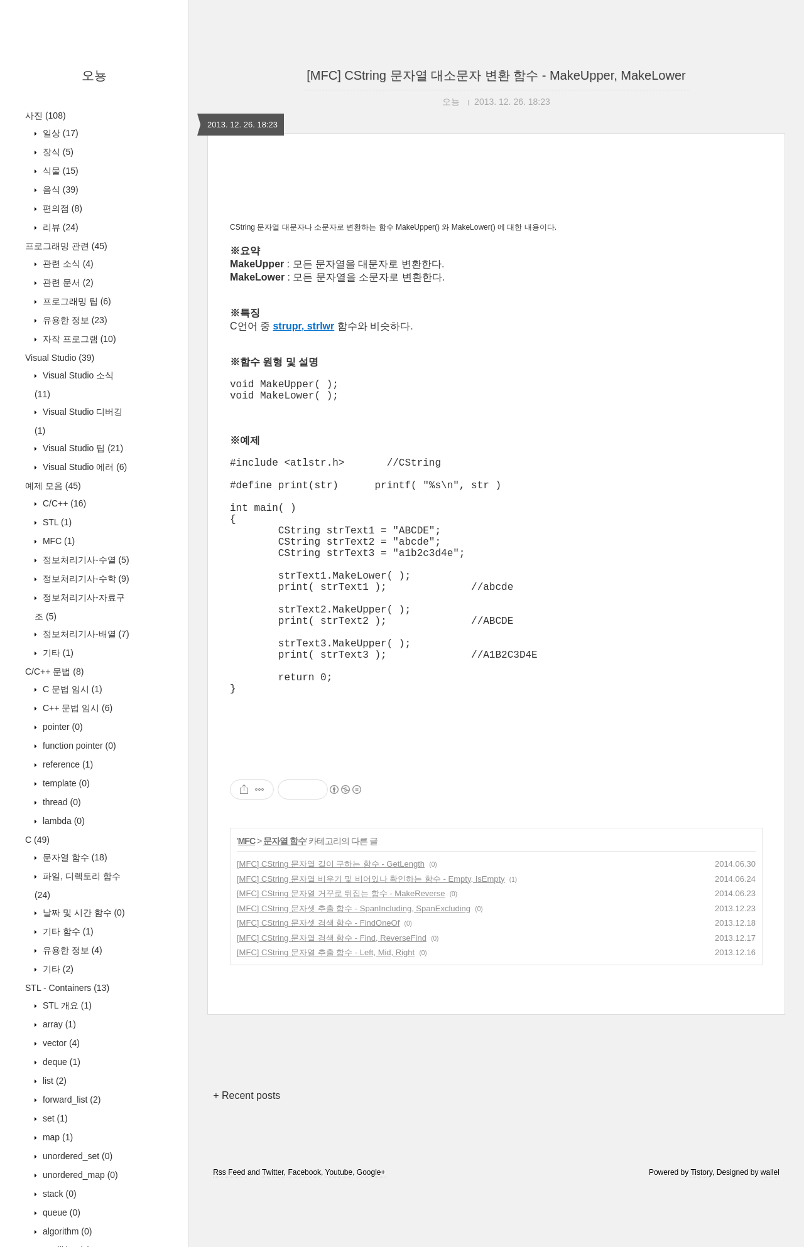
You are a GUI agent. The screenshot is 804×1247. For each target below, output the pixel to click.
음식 (59, 190)
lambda (62, 821)
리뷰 (59, 227)
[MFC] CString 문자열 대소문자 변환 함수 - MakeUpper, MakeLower (496, 75)
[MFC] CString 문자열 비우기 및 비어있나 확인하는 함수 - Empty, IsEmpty (371, 936)
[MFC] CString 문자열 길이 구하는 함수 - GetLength (331, 921)
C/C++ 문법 (54, 671)
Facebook (304, 1230)
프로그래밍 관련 (66, 246)
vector (60, 1043)
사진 (45, 115)
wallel (770, 1230)
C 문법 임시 (71, 689)
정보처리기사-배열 (84, 634)
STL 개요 (66, 1005)
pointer (61, 727)
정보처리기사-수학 (84, 579)
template (65, 783)
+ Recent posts (246, 1153)
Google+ (371, 1230)
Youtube (339, 1230)
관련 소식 (67, 264)
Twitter (273, 1230)
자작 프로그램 (78, 339)
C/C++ (63, 503)
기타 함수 (67, 931)
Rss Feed (229, 1230)
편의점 (61, 208)
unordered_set (76, 1156)
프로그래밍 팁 (75, 301)
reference (66, 764)
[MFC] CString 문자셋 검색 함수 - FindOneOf (318, 980)
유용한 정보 (73, 320)
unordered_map (79, 1175)
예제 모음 (53, 486)
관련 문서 (67, 282)
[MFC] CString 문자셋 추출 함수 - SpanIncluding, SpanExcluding (353, 966)
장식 (56, 152)
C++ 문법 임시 (76, 708)
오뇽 (94, 75)
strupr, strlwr (303, 326)
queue (60, 1212)
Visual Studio (59, 358)
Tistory (701, 1230)
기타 (56, 653)
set (54, 1118)
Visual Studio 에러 (83, 467)
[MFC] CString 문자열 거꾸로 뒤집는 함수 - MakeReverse (341, 951)
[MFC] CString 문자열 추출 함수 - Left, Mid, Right (326, 1010)
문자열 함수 (73, 857)
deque (60, 1062)
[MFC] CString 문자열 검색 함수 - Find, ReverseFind (331, 995)
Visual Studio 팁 (81, 448)
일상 (59, 133)
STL (56, 522)
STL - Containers (67, 988)
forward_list (70, 1099)
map (56, 1137)
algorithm (66, 1231)
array (58, 1024)
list (53, 1081)
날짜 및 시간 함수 (82, 912)
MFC (57, 541)
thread (60, 802)
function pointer (78, 746)
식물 (59, 171)
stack (58, 1194)
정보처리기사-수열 (84, 560)
